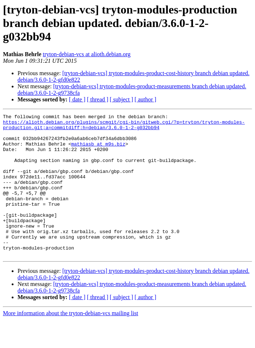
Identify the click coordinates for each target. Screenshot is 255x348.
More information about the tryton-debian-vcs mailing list (70, 342)
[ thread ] (97, 99)
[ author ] (146, 99)
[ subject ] (121, 99)
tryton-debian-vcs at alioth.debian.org (87, 54)
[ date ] (77, 99)
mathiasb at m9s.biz (98, 150)
